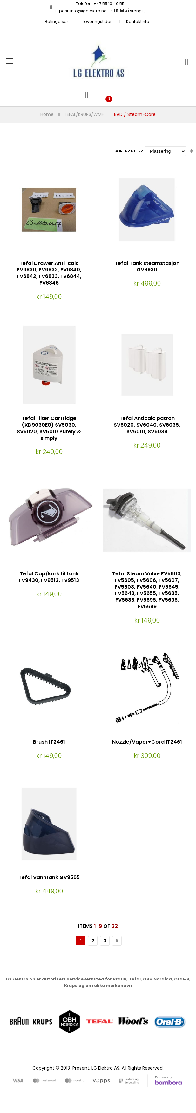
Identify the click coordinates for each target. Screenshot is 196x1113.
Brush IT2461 (49, 742)
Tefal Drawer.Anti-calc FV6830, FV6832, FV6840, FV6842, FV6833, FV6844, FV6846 (49, 273)
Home (47, 114)
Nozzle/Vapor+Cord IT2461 (147, 742)
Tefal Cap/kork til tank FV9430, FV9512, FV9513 (49, 577)
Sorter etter (128, 151)
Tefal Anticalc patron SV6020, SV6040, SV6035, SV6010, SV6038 (147, 425)
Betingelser (56, 21)
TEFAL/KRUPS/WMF (84, 114)
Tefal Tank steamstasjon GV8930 (147, 267)
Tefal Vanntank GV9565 (49, 877)
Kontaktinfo (137, 21)
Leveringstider (97, 21)
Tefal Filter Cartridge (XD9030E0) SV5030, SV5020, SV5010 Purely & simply (49, 428)
